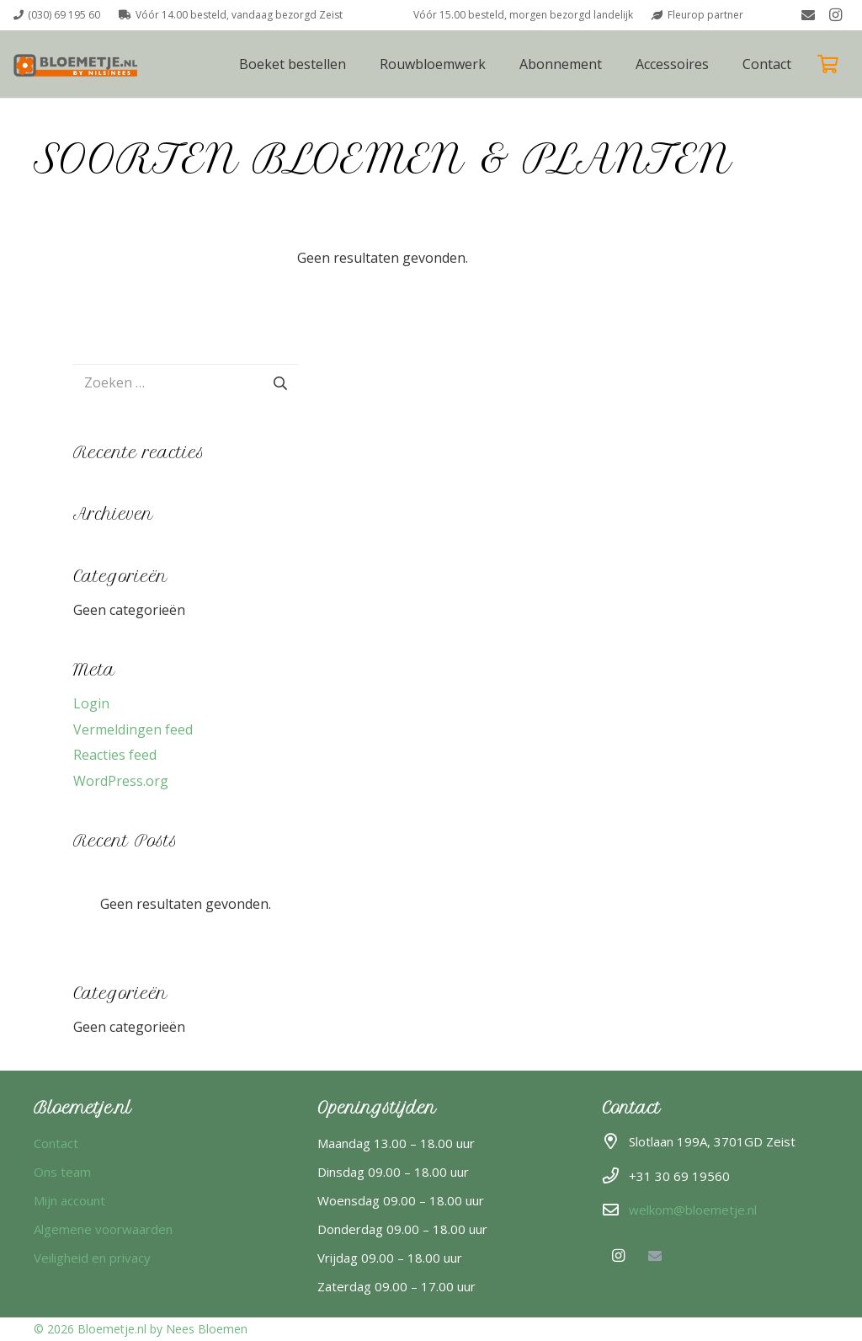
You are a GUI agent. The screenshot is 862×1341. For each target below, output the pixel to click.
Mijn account (69, 1200)
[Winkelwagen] (828, 64)
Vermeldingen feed (133, 729)
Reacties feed (115, 754)
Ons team (62, 1171)
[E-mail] (808, 15)
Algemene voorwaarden (103, 1229)
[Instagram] (835, 15)
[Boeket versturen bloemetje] (78, 64)
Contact (56, 1143)
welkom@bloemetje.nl (693, 1209)
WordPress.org (120, 781)
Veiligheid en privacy (92, 1257)
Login (91, 703)
